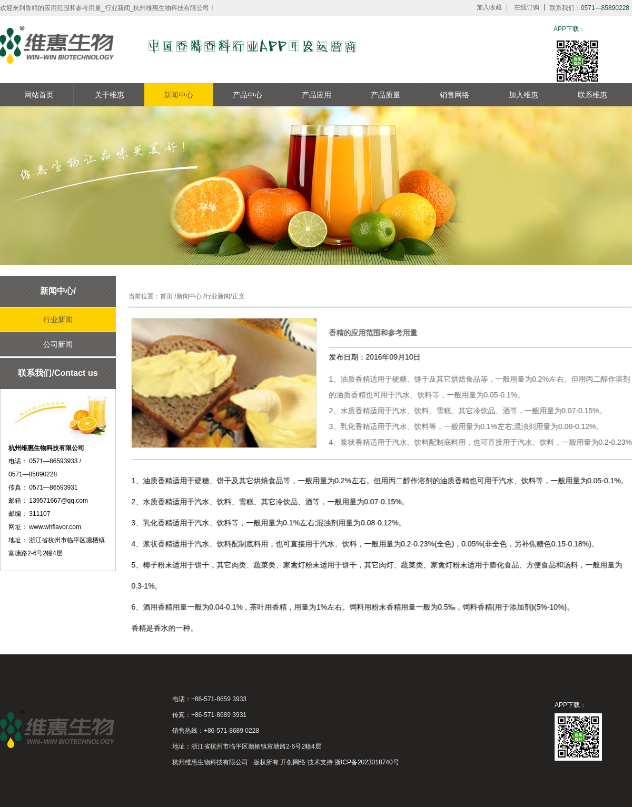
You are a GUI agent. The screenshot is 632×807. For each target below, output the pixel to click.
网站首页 (39, 95)
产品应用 (316, 95)
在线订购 (526, 7)
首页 (166, 296)
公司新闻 (58, 344)
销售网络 (454, 95)
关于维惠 (109, 95)
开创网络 (292, 762)
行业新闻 (58, 319)
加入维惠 (523, 95)
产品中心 (247, 95)
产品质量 (385, 95)
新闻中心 (178, 95)
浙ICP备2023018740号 (366, 762)
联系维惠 (592, 95)
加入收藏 (489, 7)
